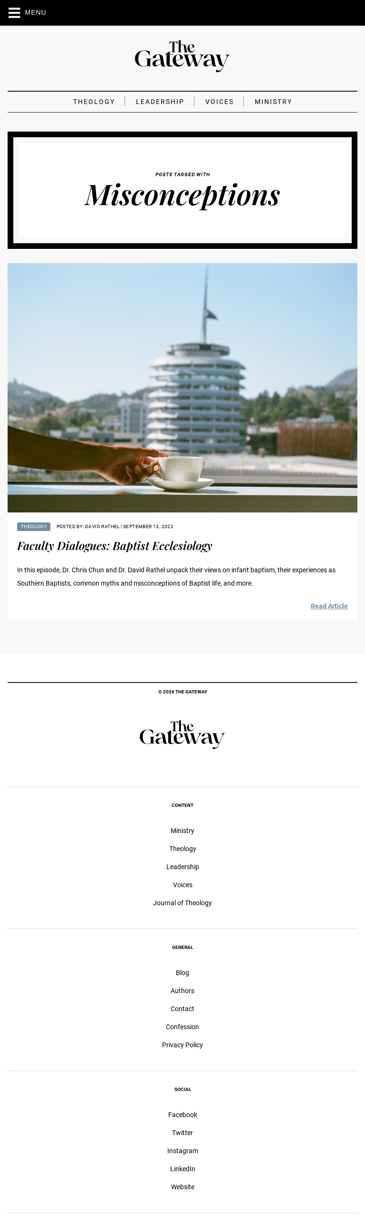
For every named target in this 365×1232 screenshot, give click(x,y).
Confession (182, 1027)
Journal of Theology (182, 903)
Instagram (182, 1151)
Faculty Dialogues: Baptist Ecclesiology (114, 545)
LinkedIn (182, 1169)
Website (182, 1187)
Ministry (273, 101)
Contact (182, 1009)
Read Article (329, 606)
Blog (182, 972)
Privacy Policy (182, 1045)
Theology (94, 101)
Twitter (182, 1133)
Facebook (182, 1114)
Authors (182, 991)
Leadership (160, 101)
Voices (219, 101)
